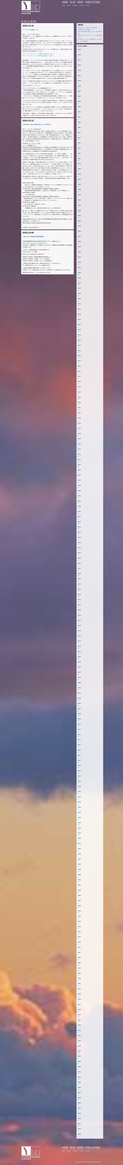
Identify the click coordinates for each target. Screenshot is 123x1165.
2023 (79, 1025)
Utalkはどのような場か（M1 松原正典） (88, 27)
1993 (79, 54)
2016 (79, 662)
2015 (79, 599)
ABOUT (64, 5)
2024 (79, 1056)
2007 (79, 101)
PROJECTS (81, 5)
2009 (79, 226)
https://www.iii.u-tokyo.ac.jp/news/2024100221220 (35, 243)
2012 (79, 412)
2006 (79, 65)
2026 (79, 1129)
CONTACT (88, 5)
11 (78, 93)
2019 (79, 838)
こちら (36, 272)
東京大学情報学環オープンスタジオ (31, 85)
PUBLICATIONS (92, 2)
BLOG (72, 2)
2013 (79, 475)
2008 (79, 163)
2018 (79, 781)
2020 (79, 874)
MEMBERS (75, 5)
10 (78, 87)
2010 (79, 288)
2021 (79, 926)
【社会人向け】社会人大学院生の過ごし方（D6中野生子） (37, 124)
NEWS (80, 2)
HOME (65, 2)
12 (78, 98)
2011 (79, 350)
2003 (79, 60)
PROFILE (69, 5)
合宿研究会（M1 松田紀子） (85, 29)
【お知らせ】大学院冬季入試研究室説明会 (33, 236)
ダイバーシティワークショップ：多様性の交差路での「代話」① (38, 53)
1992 (79, 49)
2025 (79, 1092)
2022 (79, 978)
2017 (79, 724)
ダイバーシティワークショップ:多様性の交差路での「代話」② (38, 55)
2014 (79, 537)
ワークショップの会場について (30, 29)
